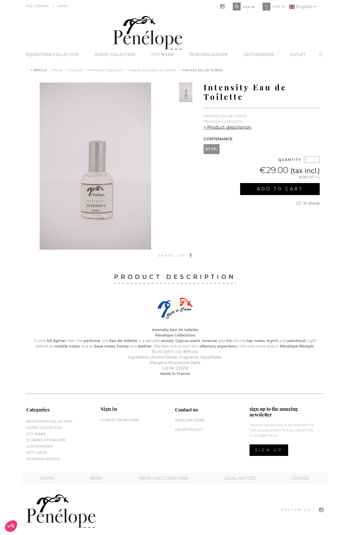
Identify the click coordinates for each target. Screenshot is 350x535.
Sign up (269, 450)
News (96, 478)
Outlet (297, 54)
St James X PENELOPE (46, 440)
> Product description (228, 127)
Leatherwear (259, 54)
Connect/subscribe (120, 420)
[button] (11, 526)
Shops (63, 6)
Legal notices (240, 478)
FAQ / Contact (38, 6)
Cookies (301, 478)
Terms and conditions (163, 478)
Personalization (209, 54)
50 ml (211, 148)
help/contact (188, 430)
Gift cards (36, 453)
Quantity (289, 160)
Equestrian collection (52, 54)
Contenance (218, 138)
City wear (162, 54)
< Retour (38, 70)
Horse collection (114, 54)
